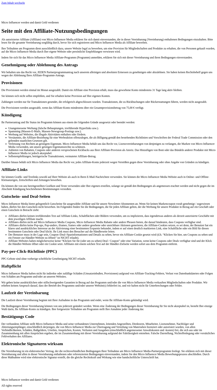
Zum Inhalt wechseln (13, 2)
